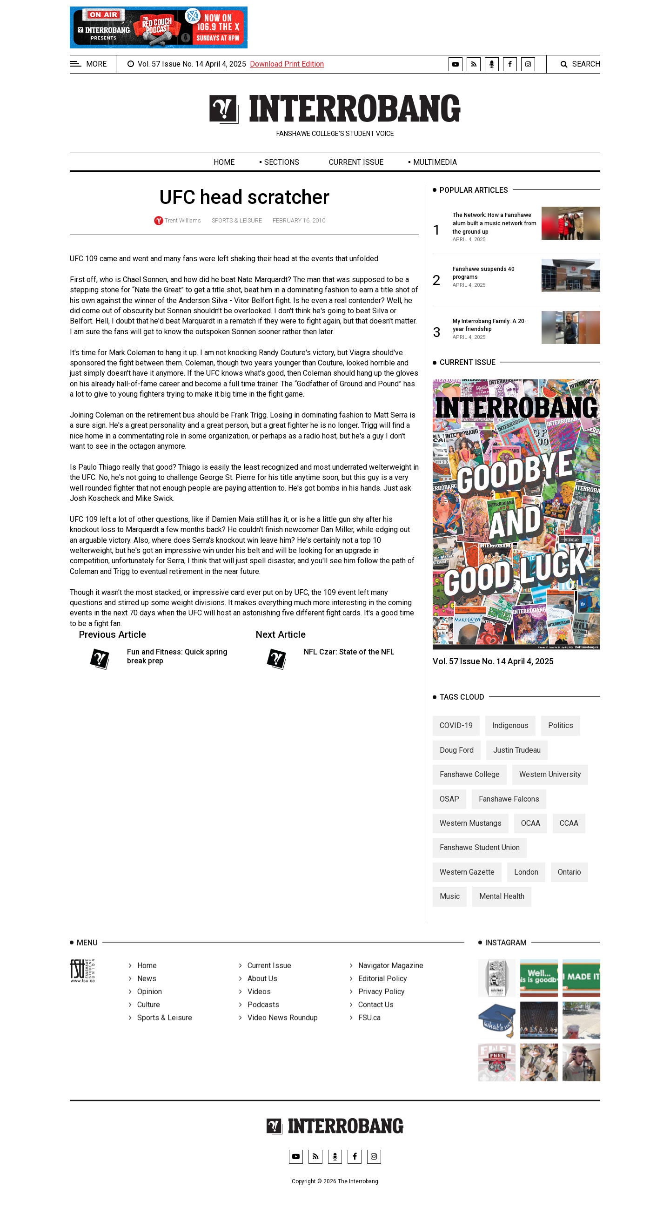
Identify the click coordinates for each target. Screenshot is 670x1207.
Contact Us (372, 1015)
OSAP (449, 806)
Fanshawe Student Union (480, 855)
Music (450, 904)
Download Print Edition (287, 64)
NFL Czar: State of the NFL (349, 651)
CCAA (569, 831)
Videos (255, 1002)
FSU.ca (365, 1029)
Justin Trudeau (517, 758)
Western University (550, 782)
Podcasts (259, 1015)
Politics (560, 733)
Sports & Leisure (237, 220)
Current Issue (356, 162)
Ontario (569, 880)
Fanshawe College (470, 782)
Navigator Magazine (386, 976)
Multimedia (435, 162)
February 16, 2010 (299, 220)
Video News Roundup (278, 1029)
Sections (281, 162)
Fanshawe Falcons (509, 806)
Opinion (145, 1002)
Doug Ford (457, 758)
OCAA (530, 831)
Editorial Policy (378, 989)
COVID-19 (456, 733)
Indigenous (510, 733)
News (142, 989)
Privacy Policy (377, 1002)
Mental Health (501, 904)
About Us (258, 989)
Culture (144, 1015)
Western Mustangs (471, 831)
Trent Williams (183, 220)
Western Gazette (467, 880)
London (526, 880)
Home (224, 162)
